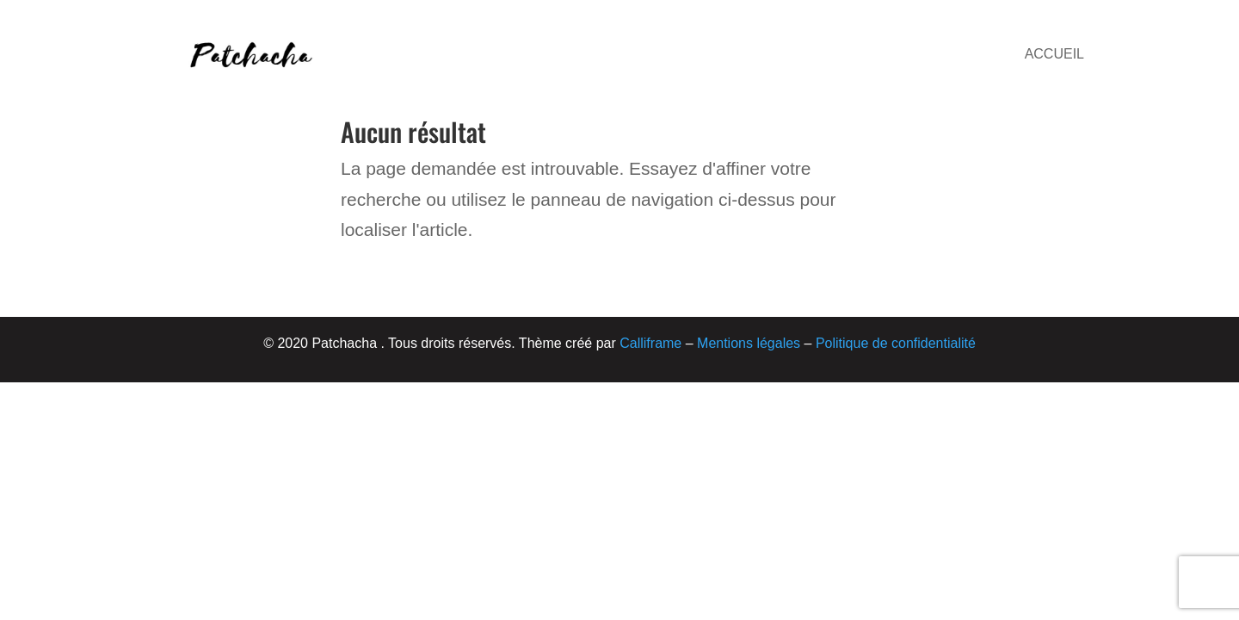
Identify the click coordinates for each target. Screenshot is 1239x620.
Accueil (1054, 54)
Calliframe (650, 343)
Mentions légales (748, 343)
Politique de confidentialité (896, 343)
